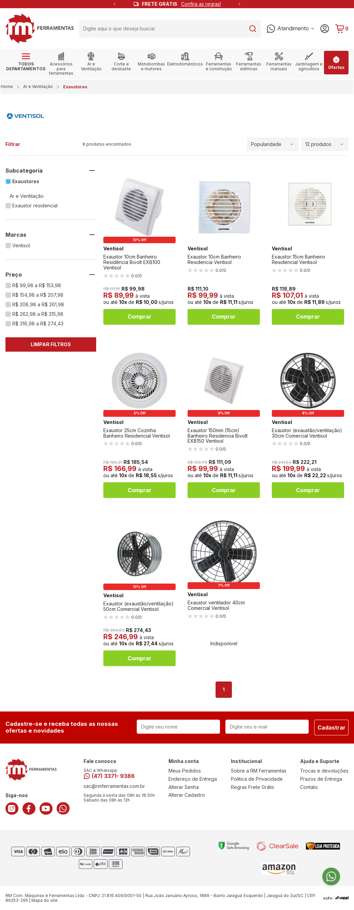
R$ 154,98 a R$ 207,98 (37, 295)
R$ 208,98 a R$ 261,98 (38, 304)
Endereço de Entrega (192, 779)
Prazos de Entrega (321, 779)
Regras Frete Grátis (252, 787)
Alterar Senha (183, 787)
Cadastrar (331, 727)
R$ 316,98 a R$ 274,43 (37, 323)
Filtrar (12, 144)
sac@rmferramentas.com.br (114, 786)
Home (7, 86)
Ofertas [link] (336, 62)
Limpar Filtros (51, 344)
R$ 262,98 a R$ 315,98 (37, 314)
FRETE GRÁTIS (181, 4)
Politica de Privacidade (257, 779)
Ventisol (21, 245)
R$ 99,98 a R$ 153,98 (36, 285)
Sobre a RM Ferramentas (258, 771)
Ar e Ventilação (38, 86)
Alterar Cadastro (186, 795)
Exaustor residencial (35, 205)
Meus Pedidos (184, 771)
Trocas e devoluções (324, 771)
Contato (309, 787)
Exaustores (25, 181)
